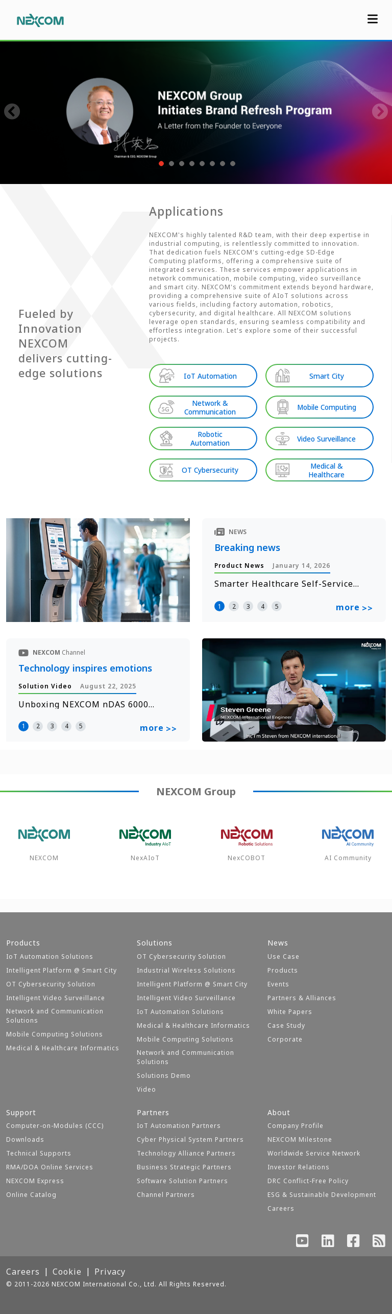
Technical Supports (38, 1153)
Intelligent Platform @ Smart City (61, 970)
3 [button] (248, 601)
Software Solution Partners (182, 1181)
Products (282, 970)
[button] (160, 163)
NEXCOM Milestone (299, 1139)
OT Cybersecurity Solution (50, 984)
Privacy (110, 1271)
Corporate (285, 1039)
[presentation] (12, 112)
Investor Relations (298, 1167)
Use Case (283, 956)
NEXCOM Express (35, 1181)
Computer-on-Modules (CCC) (55, 1125)
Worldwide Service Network (313, 1153)
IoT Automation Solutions (49, 956)
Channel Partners (166, 1194)
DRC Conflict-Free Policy (308, 1181)
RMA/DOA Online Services (49, 1167)
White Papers (289, 1011)
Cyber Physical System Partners (190, 1139)
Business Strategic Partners (184, 1167)
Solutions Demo (164, 1075)
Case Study (286, 1025)
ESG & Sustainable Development (321, 1194)
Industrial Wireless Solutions (186, 970)
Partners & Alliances (301, 998)
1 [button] (220, 601)
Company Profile (295, 1125)
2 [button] (234, 601)
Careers (281, 1208)
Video (146, 1089)
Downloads (25, 1139)
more (354, 603)
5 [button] (277, 601)
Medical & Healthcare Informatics (62, 1048)
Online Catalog (31, 1194)
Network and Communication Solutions (55, 1016)
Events (278, 984)
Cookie (67, 1271)
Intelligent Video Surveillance (55, 998)
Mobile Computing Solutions (54, 1034)
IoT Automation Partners (179, 1125)
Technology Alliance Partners (186, 1153)
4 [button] (262, 601)
